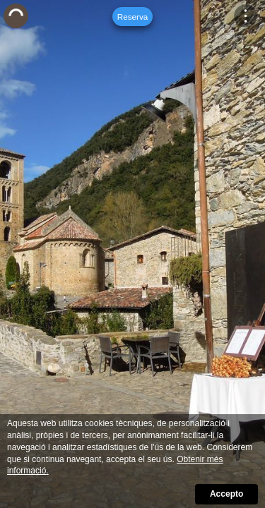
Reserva (132, 16)
